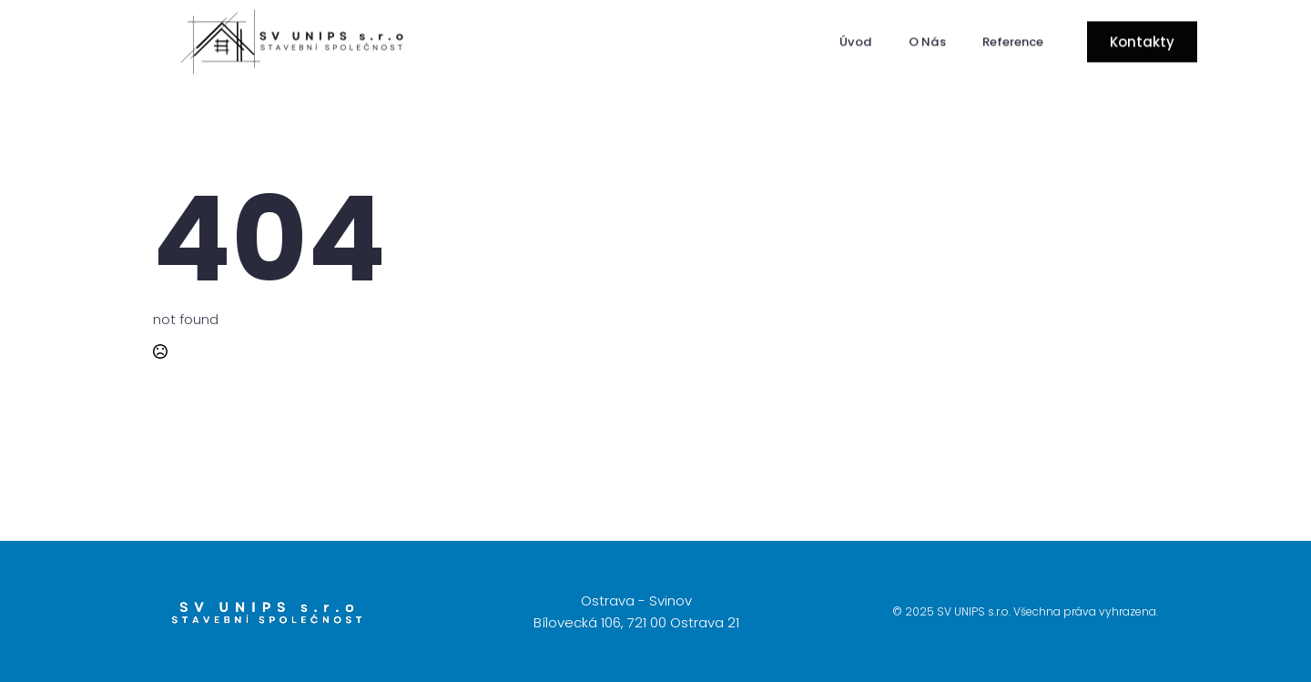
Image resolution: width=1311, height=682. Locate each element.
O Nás (927, 39)
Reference (1012, 39)
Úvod (855, 39)
